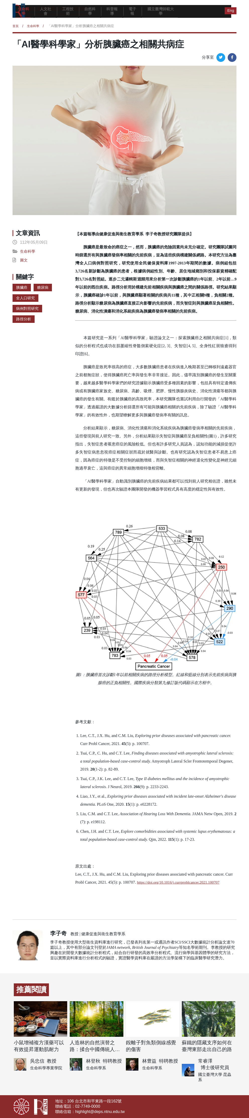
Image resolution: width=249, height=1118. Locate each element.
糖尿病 (44, 288)
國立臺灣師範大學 (160, 11)
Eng (230, 10)
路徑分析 (24, 320)
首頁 (16, 26)
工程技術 (67, 11)
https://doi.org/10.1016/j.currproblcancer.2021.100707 (180, 882)
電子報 (132, 11)
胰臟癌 (22, 288)
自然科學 (90, 11)
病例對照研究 (28, 309)
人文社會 (45, 11)
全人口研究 (26, 299)
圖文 (24, 260)
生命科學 (23, 11)
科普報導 (112, 11)
